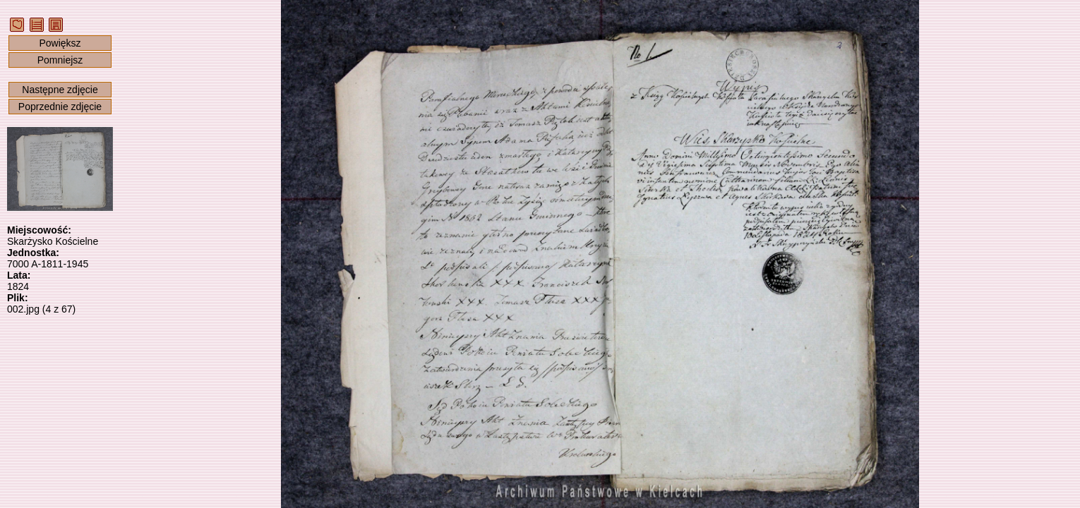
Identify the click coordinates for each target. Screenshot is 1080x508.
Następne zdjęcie (59, 89)
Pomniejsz (60, 60)
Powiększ (59, 43)
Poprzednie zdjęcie (60, 106)
